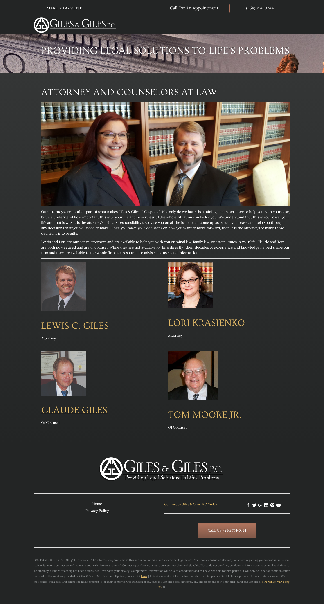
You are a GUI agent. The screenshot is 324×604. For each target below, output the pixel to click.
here (144, 576)
